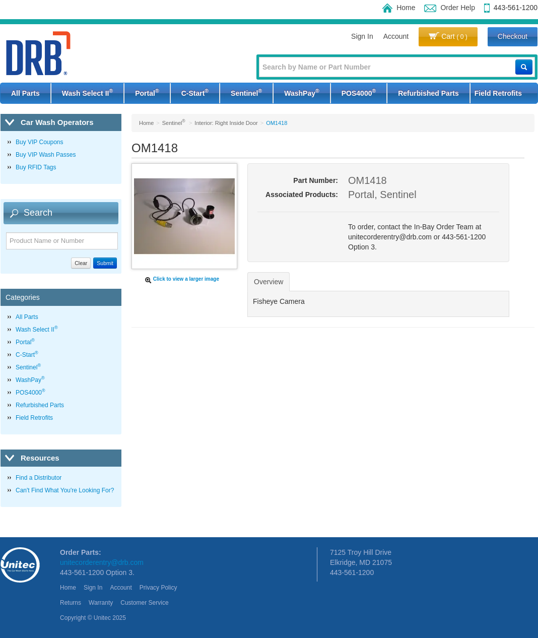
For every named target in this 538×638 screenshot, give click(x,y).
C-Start (195, 92)
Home (398, 8)
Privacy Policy (158, 587)
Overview (268, 282)
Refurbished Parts (428, 93)
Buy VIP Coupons (39, 142)
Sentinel (246, 92)
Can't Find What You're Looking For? (65, 490)
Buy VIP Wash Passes (46, 154)
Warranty (101, 602)
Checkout (512, 36)
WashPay (301, 92)
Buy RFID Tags (36, 167)
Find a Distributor (38, 477)
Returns (70, 602)
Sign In (362, 36)
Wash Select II (87, 92)
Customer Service (144, 602)
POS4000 (359, 92)
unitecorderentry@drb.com (102, 562)
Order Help (449, 8)
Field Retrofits (498, 93)
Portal (147, 92)
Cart (448, 36)
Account (396, 36)
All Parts (25, 93)
